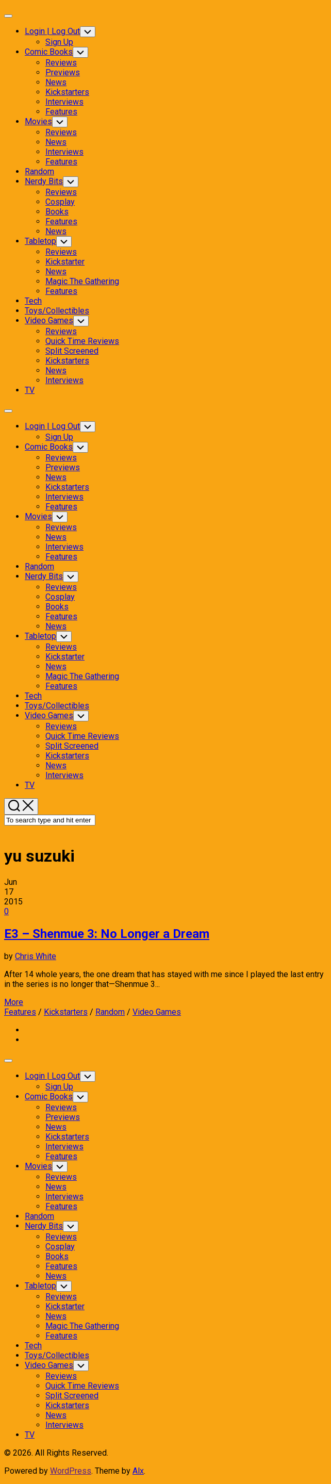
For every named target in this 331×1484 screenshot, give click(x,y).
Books (57, 212)
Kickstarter (65, 262)
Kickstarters (67, 92)
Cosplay (60, 202)
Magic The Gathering (82, 281)
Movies (38, 121)
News (56, 82)
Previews (62, 72)
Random (39, 171)
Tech (33, 301)
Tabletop (40, 241)
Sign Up (59, 42)
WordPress (70, 1471)
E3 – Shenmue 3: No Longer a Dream (106, 934)
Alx (138, 1471)
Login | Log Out (52, 31)
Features (61, 112)
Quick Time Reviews (82, 341)
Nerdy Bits (44, 181)
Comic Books (49, 52)
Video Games (49, 320)
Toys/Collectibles (57, 311)
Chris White (35, 956)
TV (30, 390)
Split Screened (71, 351)
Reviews (61, 63)
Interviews (64, 102)
